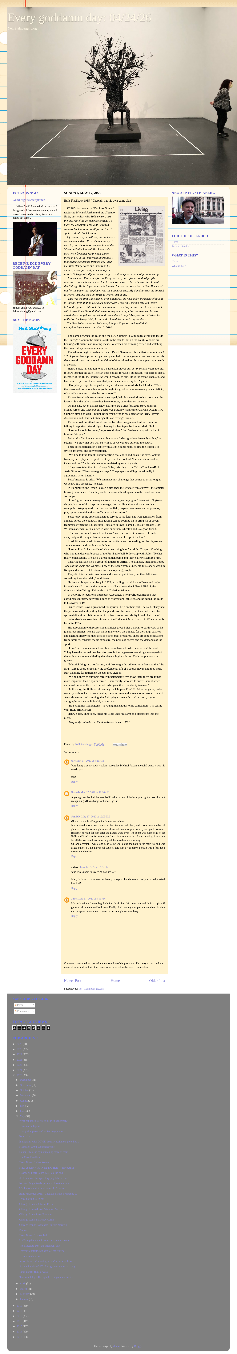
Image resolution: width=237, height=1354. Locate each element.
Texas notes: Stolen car (31, 1198)
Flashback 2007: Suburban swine (37, 1146)
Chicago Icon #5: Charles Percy (36, 1204)
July (22, 1105)
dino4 (116, 1346)
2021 (20, 1070)
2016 (20, 1321)
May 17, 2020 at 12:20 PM (94, 867)
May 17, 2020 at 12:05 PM (95, 816)
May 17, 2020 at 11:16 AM (95, 792)
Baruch (75, 792)
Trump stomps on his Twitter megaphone (41, 1131)
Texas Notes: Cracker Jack (33, 1235)
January (24, 1299)
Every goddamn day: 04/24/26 (79, 17)
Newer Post (72, 981)
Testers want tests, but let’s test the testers (41, 1250)
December (25, 1079)
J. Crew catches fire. (30, 1256)
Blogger (138, 1346)
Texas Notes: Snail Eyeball (33, 1271)
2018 (20, 1310)
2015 (20, 1326)
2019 (20, 1305)
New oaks (24, 1136)
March (23, 1288)
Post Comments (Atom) (91, 988)
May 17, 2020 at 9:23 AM (90, 760)
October (24, 1090)
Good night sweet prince (29, 200)
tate (73, 760)
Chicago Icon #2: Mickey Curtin (36, 1219)
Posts (19, 1004)
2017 (20, 1316)
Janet (74, 898)
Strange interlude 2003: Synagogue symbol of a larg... (48, 1266)
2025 (20, 1049)
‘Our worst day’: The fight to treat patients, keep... (46, 1277)
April (23, 1283)
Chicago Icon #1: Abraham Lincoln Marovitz (43, 1224)
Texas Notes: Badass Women (34, 1162)
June (22, 1111)
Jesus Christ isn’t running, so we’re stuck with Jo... (46, 1261)
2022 (20, 1064)
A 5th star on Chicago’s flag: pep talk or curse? (44, 1178)
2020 (20, 1075)
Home (115, 981)
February (25, 1293)
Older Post (157, 981)
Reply (74, 781)
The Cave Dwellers (29, 1157)
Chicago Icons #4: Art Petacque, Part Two (41, 1209)
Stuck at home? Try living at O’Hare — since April (46, 1167)
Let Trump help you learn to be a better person (44, 1240)
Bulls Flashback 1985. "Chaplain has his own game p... (48, 1193)
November (26, 1085)
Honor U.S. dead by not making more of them (43, 1151)
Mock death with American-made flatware (41, 1188)
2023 (20, 1059)
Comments (22, 1011)
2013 (20, 1336)
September (26, 1095)
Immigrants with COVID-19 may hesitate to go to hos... (49, 1141)
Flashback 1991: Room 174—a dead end (41, 1172)
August (24, 1100)
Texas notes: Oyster (29, 1126)
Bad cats (23, 1230)
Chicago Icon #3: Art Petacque (35, 1214)
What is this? (179, 265)
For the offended (180, 246)
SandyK (75, 816)
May (22, 1116)
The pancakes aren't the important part (39, 1245)
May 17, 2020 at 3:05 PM (91, 898)
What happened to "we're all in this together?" (43, 1120)
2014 (20, 1331)
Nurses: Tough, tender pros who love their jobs (44, 1183)
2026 (20, 1043)
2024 (20, 1054)
